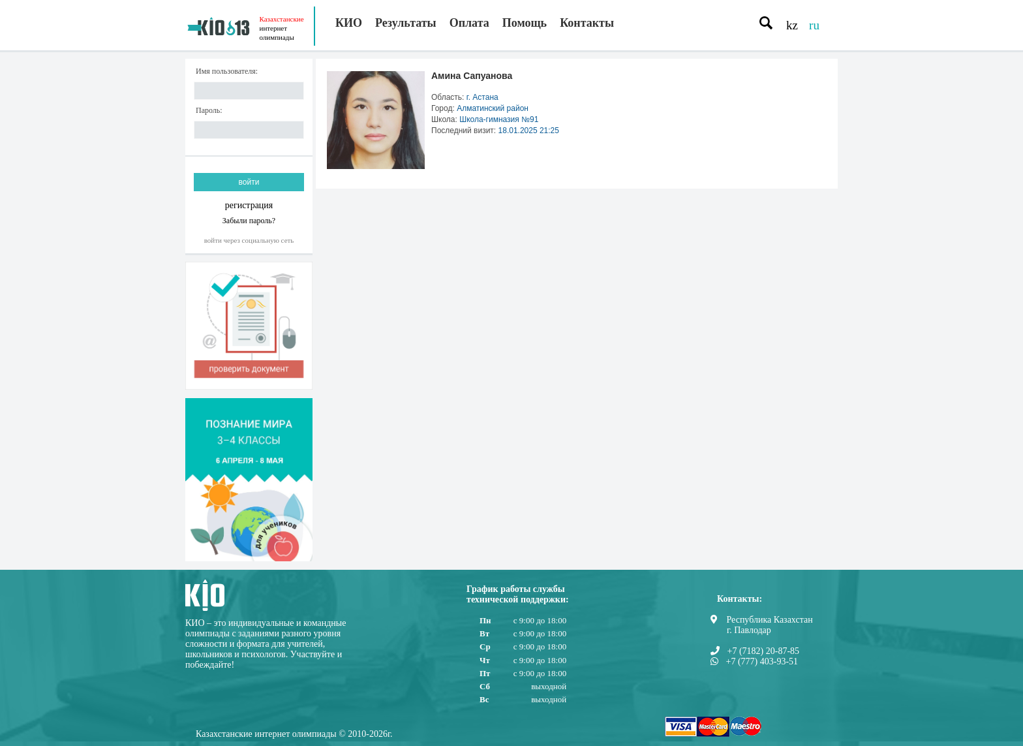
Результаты (405, 22)
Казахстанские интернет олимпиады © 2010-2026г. (294, 734)
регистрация (249, 205)
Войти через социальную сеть (249, 240)
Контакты (587, 22)
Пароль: (209, 110)
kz (792, 25)
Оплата (469, 22)
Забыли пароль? (248, 220)
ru (814, 25)
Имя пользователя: (227, 71)
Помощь (524, 22)
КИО (348, 22)
